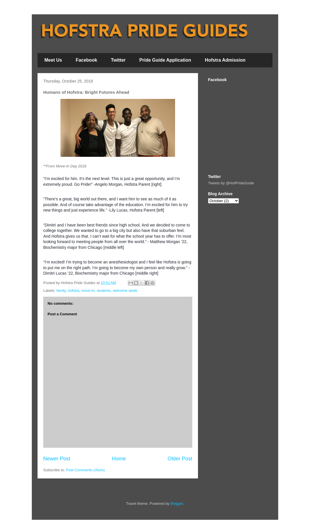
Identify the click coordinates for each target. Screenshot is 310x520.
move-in (88, 290)
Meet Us (53, 60)
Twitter (118, 60)
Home (119, 459)
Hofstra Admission (225, 60)
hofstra (73, 290)
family (61, 290)
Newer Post (56, 459)
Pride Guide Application (165, 60)
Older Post (180, 459)
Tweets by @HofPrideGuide (231, 183)
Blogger (176, 503)
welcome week (125, 290)
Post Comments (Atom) (85, 470)
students (104, 290)
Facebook (86, 60)
